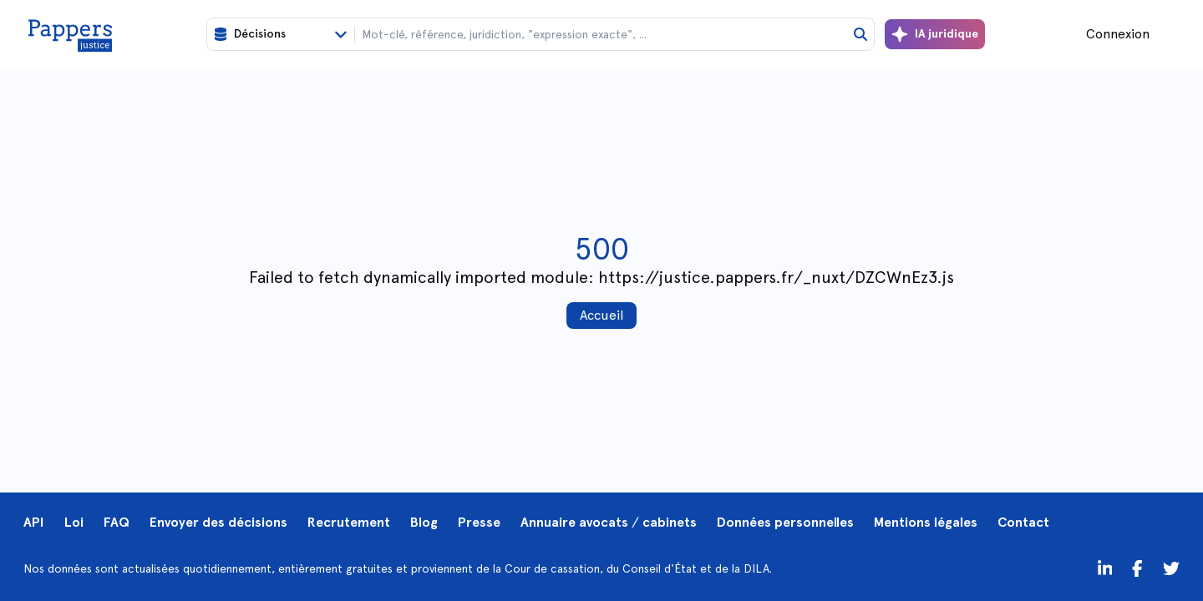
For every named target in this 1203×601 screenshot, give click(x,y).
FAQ (116, 522)
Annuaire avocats (574, 522)
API (33, 522)
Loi (74, 522)
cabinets (669, 522)
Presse (479, 522)
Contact (1023, 522)
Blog (424, 522)
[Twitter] (1137, 568)
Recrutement (348, 522)
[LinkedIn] (1105, 568)
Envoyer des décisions (218, 522)
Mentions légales (925, 522)
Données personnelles (785, 522)
